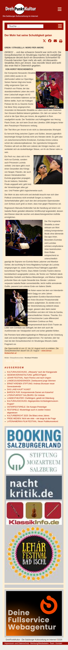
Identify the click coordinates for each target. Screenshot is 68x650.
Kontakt (58, 643)
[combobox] (25, 26)
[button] (44, 40)
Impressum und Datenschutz (17, 643)
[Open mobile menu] (59, 26)
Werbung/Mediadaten (39, 643)
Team (52, 643)
